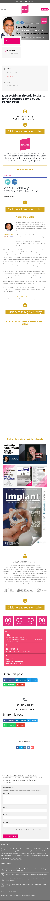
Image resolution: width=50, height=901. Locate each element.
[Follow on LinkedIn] (20, 858)
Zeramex (33, 780)
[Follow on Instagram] (14, 858)
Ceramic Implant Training (15, 775)
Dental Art (39, 277)
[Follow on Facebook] (12, 858)
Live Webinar (39, 777)
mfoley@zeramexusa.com (18, 639)
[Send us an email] (17, 858)
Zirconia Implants (9, 782)
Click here (8, 651)
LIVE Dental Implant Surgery (23, 777)
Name (5, 807)
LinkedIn (11, 236)
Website (5, 822)
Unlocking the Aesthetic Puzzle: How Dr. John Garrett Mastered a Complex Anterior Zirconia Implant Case (27, 869)
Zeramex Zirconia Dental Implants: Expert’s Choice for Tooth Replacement (26, 874)
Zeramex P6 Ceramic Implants (14, 663)
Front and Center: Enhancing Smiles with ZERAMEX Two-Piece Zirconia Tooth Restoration (26, 885)
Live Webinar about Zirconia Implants (15, 780)
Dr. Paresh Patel (31, 775)
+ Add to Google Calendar (25, 761)
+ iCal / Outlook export (25, 766)
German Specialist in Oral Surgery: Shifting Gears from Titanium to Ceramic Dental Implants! (27, 879)
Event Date (7, 175)
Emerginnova (7, 777)
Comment (6, 793)
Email (5, 815)
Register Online (11, 41)
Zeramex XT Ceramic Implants (14, 661)
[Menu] (4, 9)
